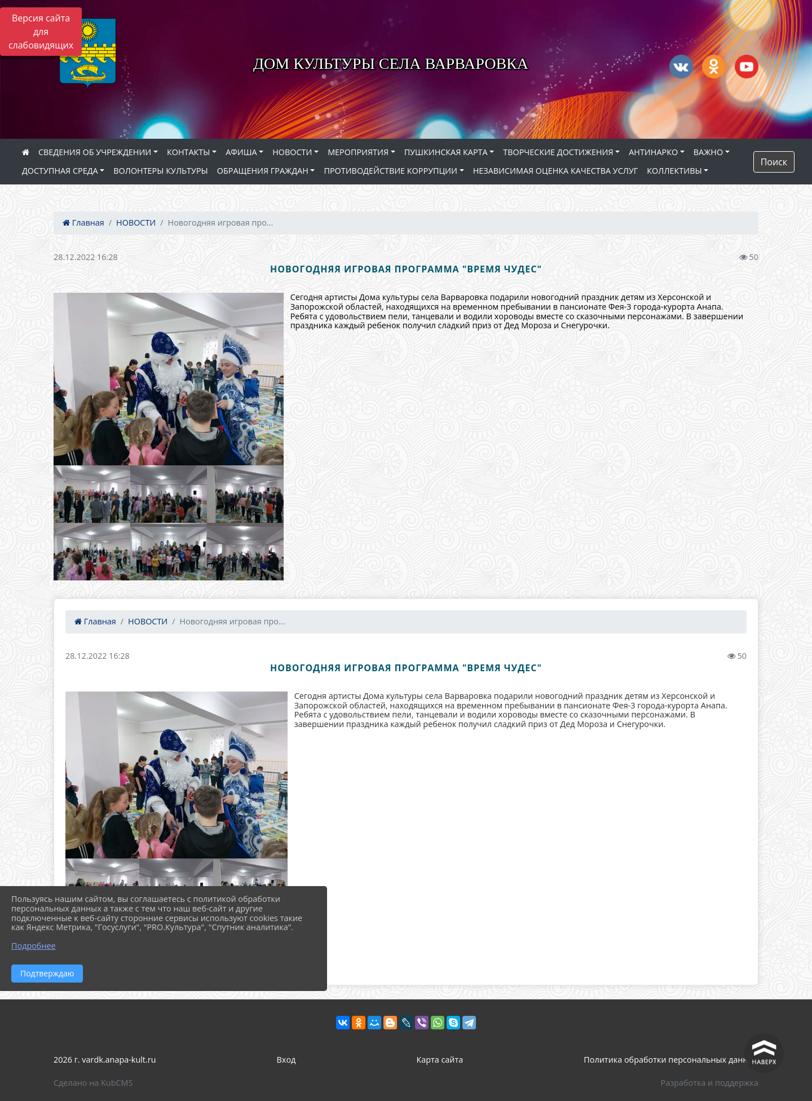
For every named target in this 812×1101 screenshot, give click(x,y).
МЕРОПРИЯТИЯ (358, 152)
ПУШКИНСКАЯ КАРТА (446, 152)
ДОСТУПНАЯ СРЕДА (60, 170)
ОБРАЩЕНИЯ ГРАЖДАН (262, 170)
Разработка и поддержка (709, 1082)
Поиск (774, 162)
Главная (83, 222)
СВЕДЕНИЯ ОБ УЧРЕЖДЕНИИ (94, 152)
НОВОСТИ (292, 152)
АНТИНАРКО (653, 152)
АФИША (241, 152)
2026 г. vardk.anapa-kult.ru (105, 1059)
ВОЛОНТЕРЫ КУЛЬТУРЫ (160, 170)
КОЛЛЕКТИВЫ (674, 170)
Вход (286, 1059)
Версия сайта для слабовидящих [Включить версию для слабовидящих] (40, 31)
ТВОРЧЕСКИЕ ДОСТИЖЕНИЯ (558, 152)
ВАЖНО (708, 152)
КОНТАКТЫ (188, 152)
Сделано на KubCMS (93, 1082)
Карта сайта (439, 1059)
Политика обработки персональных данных (671, 1059)
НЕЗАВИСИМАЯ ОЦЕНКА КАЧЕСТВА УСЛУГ (555, 170)
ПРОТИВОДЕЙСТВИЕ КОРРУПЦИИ (390, 170)
